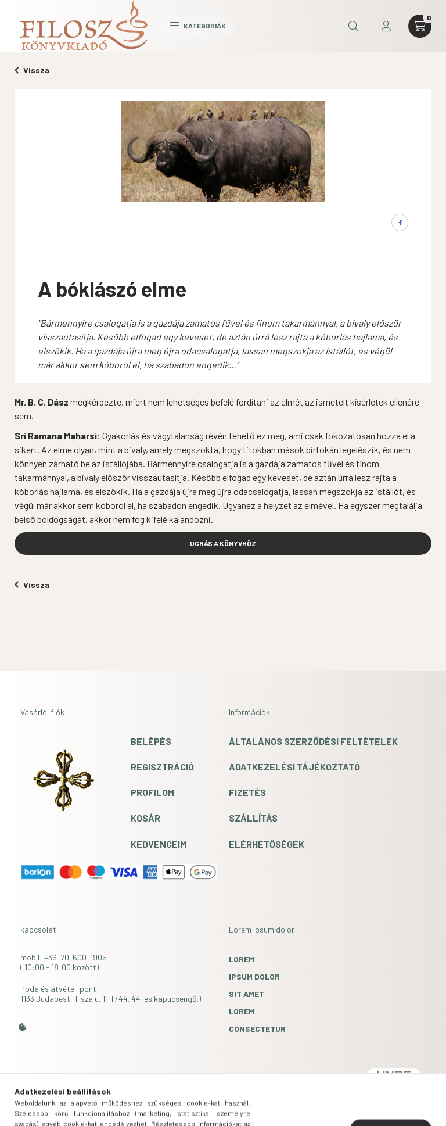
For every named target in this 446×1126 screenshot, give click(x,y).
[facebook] (399, 222)
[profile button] (386, 26)
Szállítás (253, 817)
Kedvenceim (158, 843)
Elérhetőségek (266, 843)
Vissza (32, 70)
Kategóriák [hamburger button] (198, 25)
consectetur (257, 1029)
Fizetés (247, 792)
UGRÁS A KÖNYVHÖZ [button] (223, 543)
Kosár (145, 817)
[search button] (353, 26)
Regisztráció (162, 766)
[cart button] (419, 26)
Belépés (151, 741)
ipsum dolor (254, 976)
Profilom (152, 792)
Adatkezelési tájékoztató (294, 766)
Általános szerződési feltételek (313, 741)
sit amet (246, 994)
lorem (241, 959)
